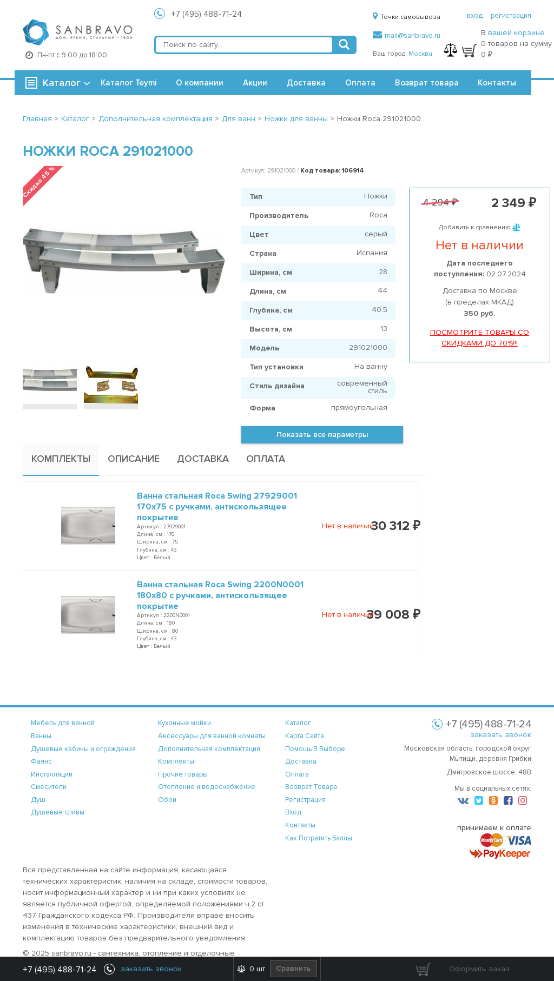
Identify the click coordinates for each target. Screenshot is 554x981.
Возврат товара (427, 83)
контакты (300, 825)
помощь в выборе (315, 749)
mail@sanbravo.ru (406, 35)
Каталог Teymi (128, 83)
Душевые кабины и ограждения (83, 749)
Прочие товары (183, 774)
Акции (255, 83)
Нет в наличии (348, 526)
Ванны (41, 736)
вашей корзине (516, 32)
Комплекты (176, 761)
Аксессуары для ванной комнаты (212, 736)
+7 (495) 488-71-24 (207, 14)
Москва (420, 54)
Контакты (497, 83)
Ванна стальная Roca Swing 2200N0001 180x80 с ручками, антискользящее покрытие (220, 595)
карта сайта (304, 736)
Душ (38, 800)
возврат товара (311, 787)
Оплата (360, 83)
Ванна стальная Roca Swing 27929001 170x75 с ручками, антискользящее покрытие (217, 506)
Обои (167, 800)
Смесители (49, 787)
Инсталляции (51, 774)
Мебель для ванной (63, 723)
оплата (297, 774)
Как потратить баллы (318, 838)
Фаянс (41, 761)
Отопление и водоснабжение (206, 787)
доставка (300, 761)
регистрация (511, 15)
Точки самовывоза (406, 17)
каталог (298, 723)
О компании (199, 83)
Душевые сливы (57, 812)
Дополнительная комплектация (209, 749)
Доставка (306, 83)
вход (475, 15)
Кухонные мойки (184, 723)
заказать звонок (500, 734)
